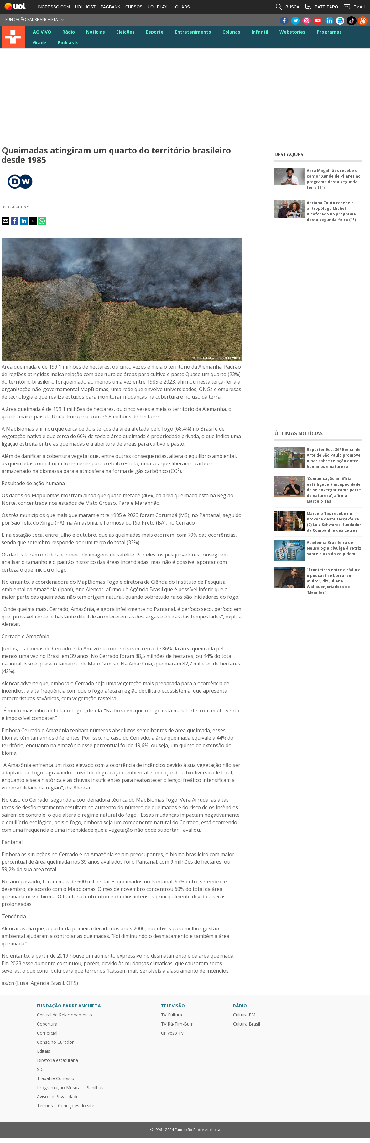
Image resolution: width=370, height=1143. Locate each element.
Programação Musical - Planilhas (70, 1087)
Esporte (155, 32)
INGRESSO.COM (54, 6)
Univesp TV (172, 1033)
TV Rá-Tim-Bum (177, 1024)
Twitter (295, 20)
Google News (340, 20)
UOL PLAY (157, 6)
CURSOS (134, 6)
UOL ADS (181, 6)
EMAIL (354, 7)
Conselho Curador (55, 1042)
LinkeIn (329, 20)
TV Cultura (13, 37)
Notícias (95, 32)
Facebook (284, 20)
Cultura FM (244, 1015)
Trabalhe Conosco (55, 1078)
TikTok (352, 20)
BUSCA (287, 7)
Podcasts (68, 42)
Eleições (125, 32)
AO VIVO (42, 32)
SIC (40, 1069)
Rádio (68, 32)
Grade (39, 42)
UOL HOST (85, 6)
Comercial (47, 1033)
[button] (5, 221)
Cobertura (47, 1024)
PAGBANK (110, 6)
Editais (43, 1051)
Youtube (318, 20)
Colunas (231, 32)
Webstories (292, 32)
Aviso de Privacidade (58, 1096)
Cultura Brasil (246, 1024)
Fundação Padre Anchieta (31, 19)
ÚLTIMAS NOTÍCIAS (298, 433)
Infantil (260, 32)
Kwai (363, 20)
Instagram (306, 20)
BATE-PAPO (321, 7)
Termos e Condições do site (65, 1106)
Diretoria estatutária (57, 1060)
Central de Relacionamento (64, 1015)
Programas (329, 32)
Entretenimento (193, 32)
